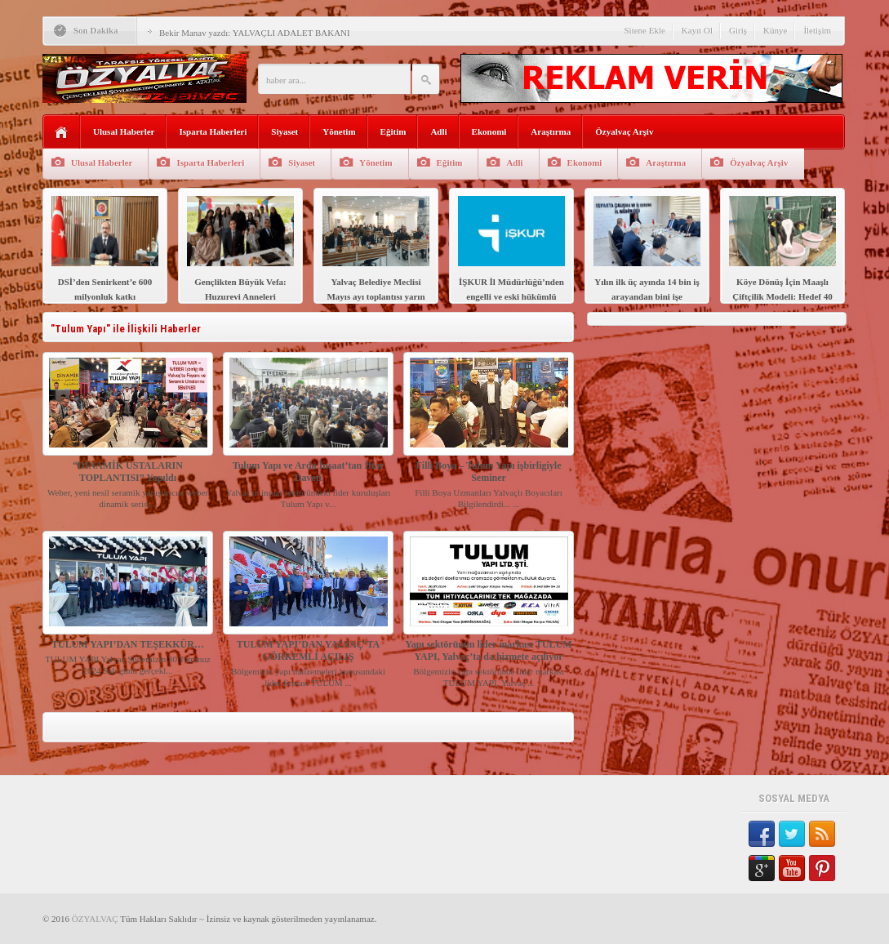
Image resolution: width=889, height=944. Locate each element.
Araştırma (551, 131)
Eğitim (393, 131)
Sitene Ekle (644, 30)
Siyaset (284, 131)
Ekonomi (489, 131)
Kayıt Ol (697, 30)
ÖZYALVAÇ (95, 919)
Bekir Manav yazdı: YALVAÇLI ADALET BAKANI (254, 33)
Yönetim (338, 131)
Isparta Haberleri (213, 131)
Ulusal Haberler (123, 131)
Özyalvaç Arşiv (624, 131)
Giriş (738, 30)
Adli (438, 131)
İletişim (817, 30)
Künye (775, 30)
